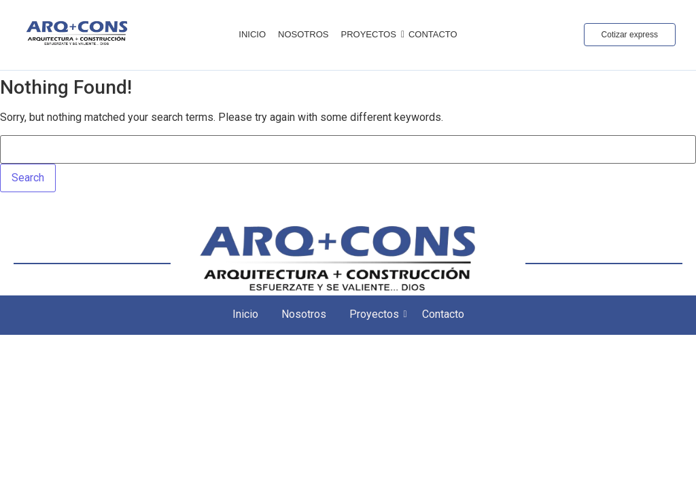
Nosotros (303, 34)
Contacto (432, 34)
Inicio (252, 34)
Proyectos (370, 34)
